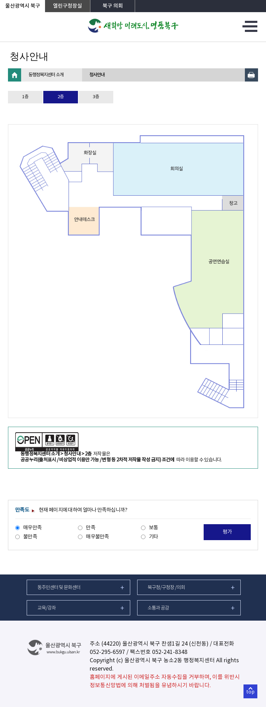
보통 (153, 528)
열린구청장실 (67, 6)
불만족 (30, 537)
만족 (90, 528)
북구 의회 (113, 6)
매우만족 (32, 528)
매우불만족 (97, 537)
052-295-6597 (107, 652)
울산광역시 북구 (22, 6)
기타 (153, 537)
